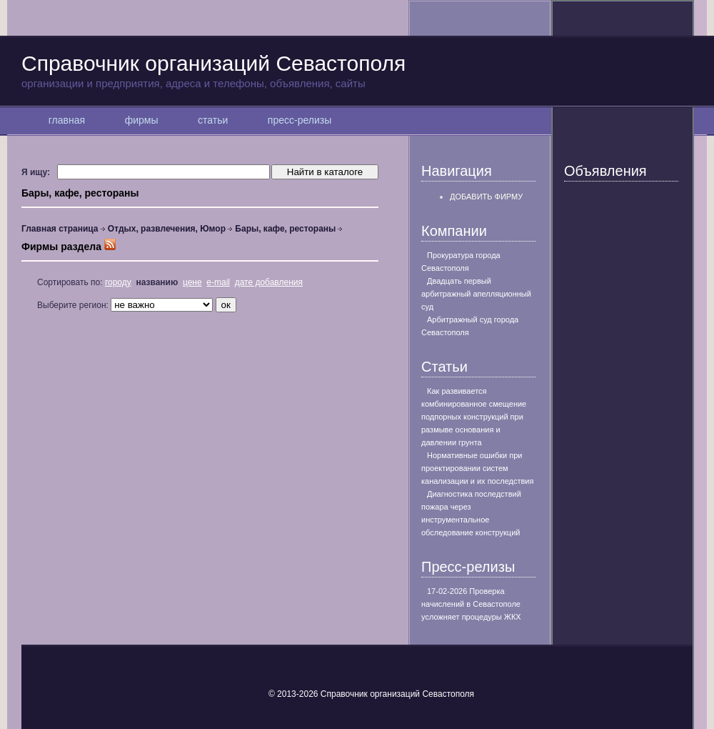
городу (118, 282)
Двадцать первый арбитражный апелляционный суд (476, 294)
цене (192, 282)
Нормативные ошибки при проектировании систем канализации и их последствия (477, 468)
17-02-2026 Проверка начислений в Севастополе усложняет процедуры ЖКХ (471, 604)
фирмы (141, 120)
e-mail (218, 282)
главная (67, 120)
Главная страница (60, 229)
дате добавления (269, 282)
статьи (212, 120)
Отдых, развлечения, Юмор (167, 229)
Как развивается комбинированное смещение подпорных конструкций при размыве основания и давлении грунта (473, 417)
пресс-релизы (299, 120)
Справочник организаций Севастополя (357, 70)
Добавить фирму (486, 196)
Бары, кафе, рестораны (285, 229)
